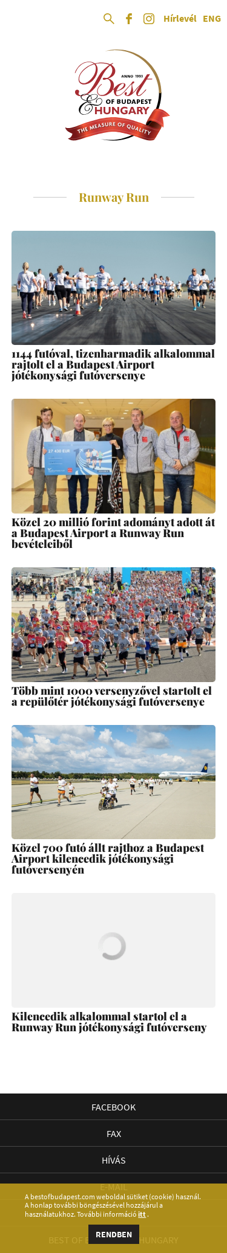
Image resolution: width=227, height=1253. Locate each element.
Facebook (113, 1107)
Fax (114, 1133)
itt (142, 1214)
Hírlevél (180, 18)
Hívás (114, 1160)
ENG (212, 18)
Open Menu (19, 19)
